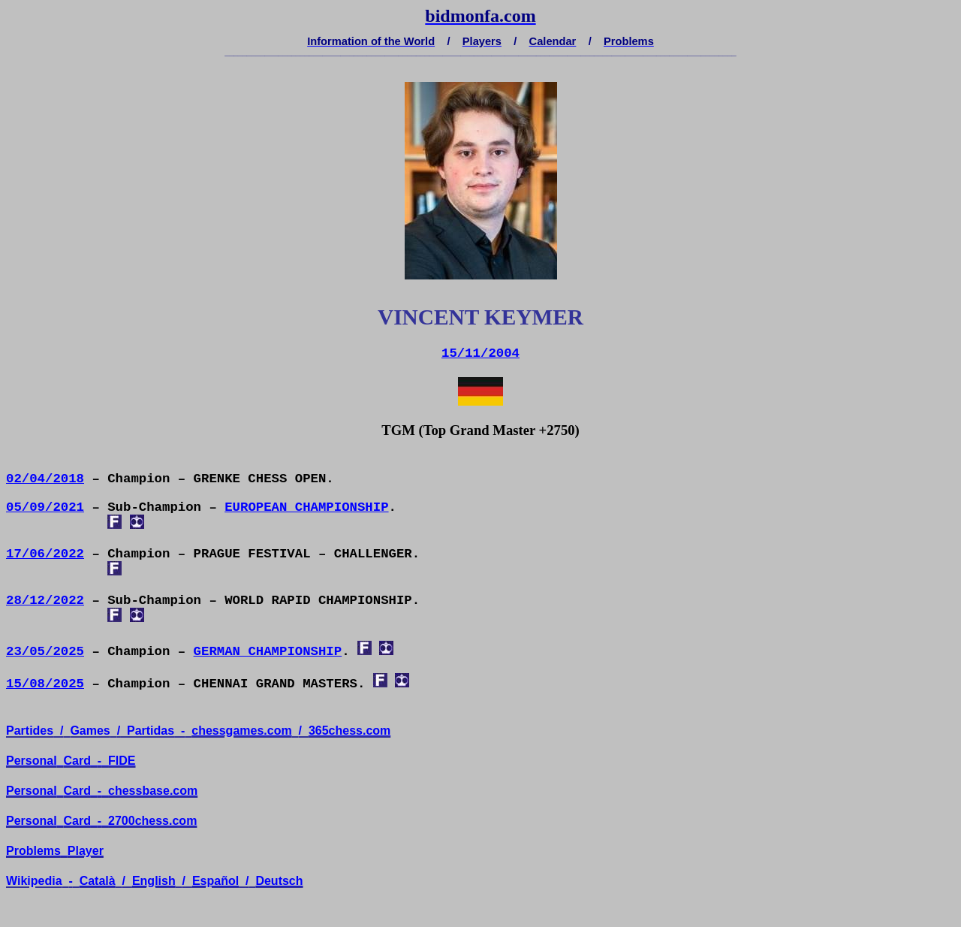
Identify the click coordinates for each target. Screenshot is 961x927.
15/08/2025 (45, 684)
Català (98, 880)
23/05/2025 (45, 652)
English (154, 880)
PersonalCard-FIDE (71, 760)
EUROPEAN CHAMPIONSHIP (306, 507)
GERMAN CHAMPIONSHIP (268, 652)
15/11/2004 (480, 353)
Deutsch (279, 880)
